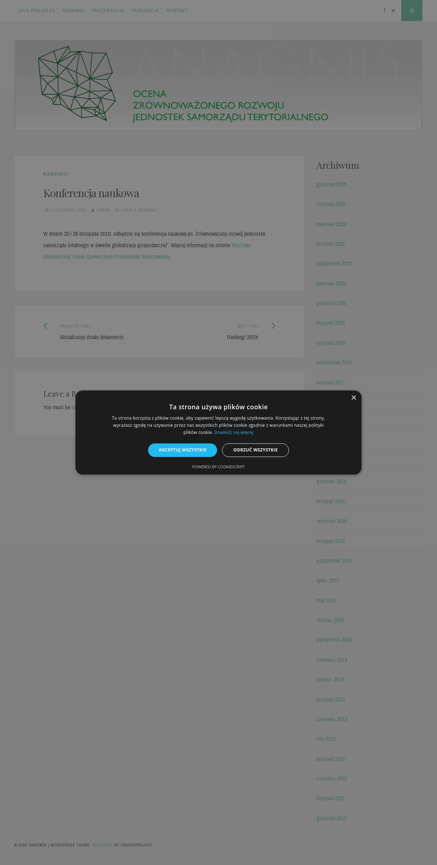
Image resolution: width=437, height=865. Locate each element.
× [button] (353, 398)
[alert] (218, 432)
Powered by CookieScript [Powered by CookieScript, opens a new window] (218, 467)
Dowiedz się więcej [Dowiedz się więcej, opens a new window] (234, 432)
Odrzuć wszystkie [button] (255, 450)
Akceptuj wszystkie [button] (182, 450)
